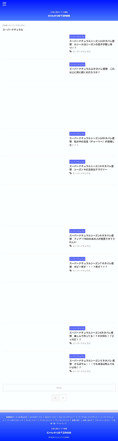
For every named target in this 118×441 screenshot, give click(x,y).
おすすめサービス (36, 417)
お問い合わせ (87, 420)
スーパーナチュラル (57, 47)
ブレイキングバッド (62, 420)
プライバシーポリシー (103, 420)
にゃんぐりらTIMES (59, 15)
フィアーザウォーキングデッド (86, 417)
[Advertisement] (59, 108)
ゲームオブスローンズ (15, 420)
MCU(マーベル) (50, 417)
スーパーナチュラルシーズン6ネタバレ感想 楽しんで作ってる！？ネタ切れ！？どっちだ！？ (77, 333)
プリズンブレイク (46, 420)
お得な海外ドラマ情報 (59, 428)
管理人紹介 (76, 420)
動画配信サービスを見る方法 (16, 417)
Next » (59, 387)
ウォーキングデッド (66, 417)
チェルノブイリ (31, 420)
